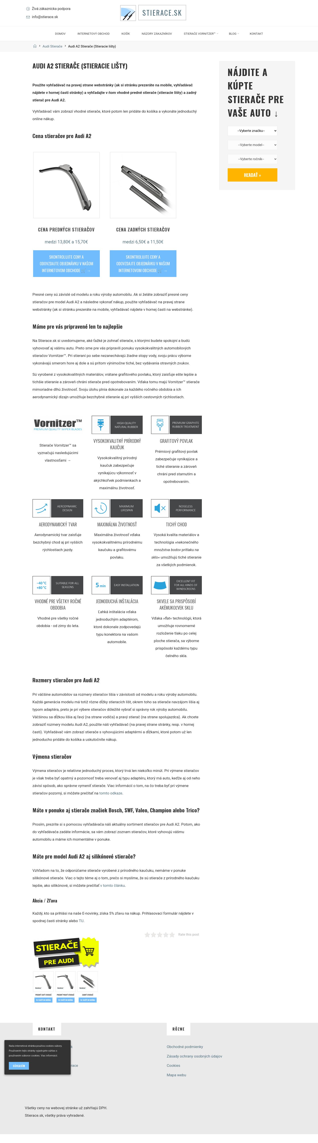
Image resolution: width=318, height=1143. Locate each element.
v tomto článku (112, 894)
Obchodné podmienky (185, 1055)
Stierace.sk (166, 17)
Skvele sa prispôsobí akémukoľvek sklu (176, 613)
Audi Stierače (52, 55)
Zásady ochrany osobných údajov (194, 1065)
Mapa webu (176, 1084)
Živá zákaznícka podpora (53, 13)
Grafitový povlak (176, 449)
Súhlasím (19, 1066)
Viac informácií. (49, 1055)
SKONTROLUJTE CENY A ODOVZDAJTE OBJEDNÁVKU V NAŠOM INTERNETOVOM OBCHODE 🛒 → (66, 272)
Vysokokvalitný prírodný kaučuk (117, 452)
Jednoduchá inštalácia (117, 610)
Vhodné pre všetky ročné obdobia (57, 613)
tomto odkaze (110, 802)
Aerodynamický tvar (58, 533)
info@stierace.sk (47, 21)
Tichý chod (176, 533)
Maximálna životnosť (117, 533)
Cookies (173, 1074)
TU (81, 929)
